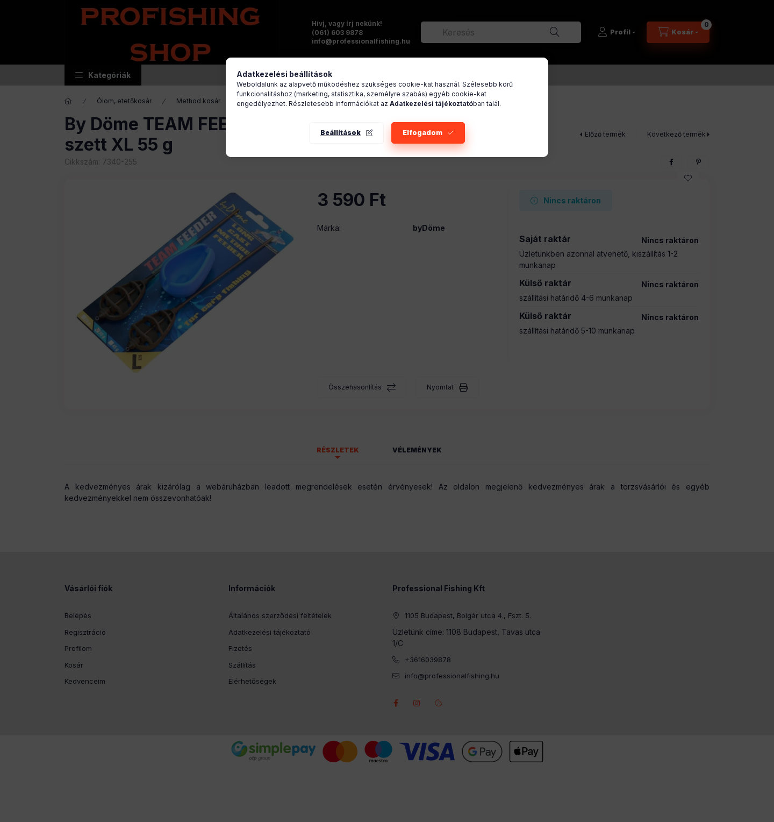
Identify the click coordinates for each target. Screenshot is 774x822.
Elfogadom (422, 133)
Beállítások (340, 133)
